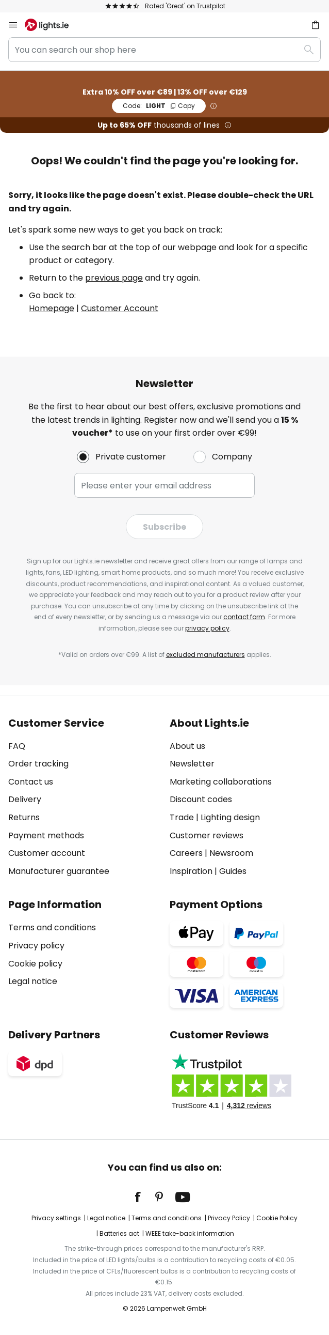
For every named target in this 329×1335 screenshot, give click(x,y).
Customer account (46, 853)
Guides (232, 871)
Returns (24, 817)
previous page (114, 278)
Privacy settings (56, 1218)
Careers (186, 853)
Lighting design (230, 817)
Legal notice (32, 981)
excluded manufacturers (205, 654)
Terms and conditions (52, 927)
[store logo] (53, 24)
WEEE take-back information (189, 1233)
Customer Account (119, 308)
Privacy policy (36, 946)
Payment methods (46, 835)
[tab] (83, 797)
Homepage (51, 308)
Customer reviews (206, 835)
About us (187, 746)
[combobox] (164, 49)
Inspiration (191, 871)
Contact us (30, 782)
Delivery (24, 799)
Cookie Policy (277, 1218)
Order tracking (38, 764)
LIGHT (159, 105)
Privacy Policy (229, 1218)
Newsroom (231, 853)
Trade (182, 817)
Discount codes (201, 799)
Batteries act (119, 1233)
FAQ (16, 746)
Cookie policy (35, 964)
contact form (244, 616)
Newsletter (192, 764)
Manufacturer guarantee (58, 871)
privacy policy (207, 628)
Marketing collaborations (221, 782)
